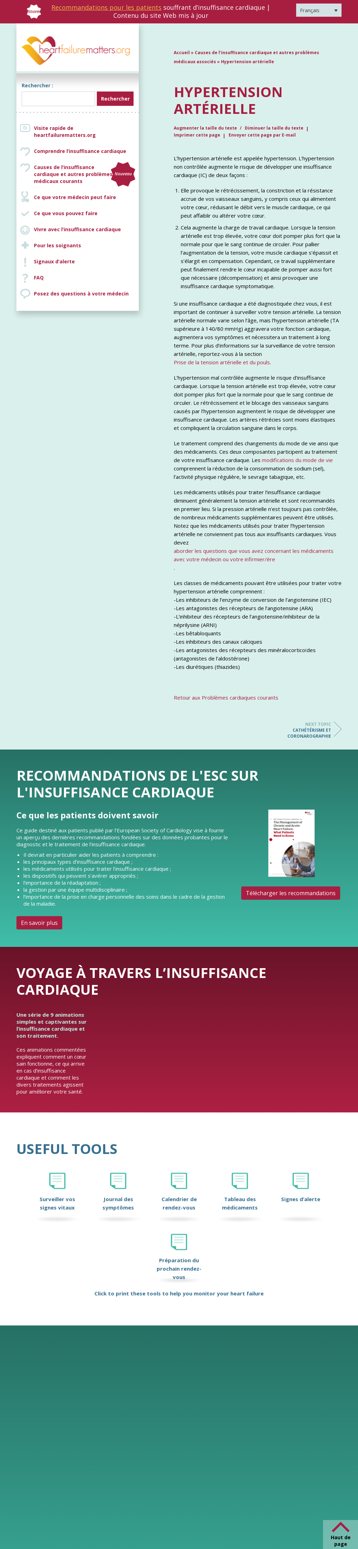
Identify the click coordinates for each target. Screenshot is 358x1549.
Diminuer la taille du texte (274, 128)
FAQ (39, 277)
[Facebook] (305, 1525)
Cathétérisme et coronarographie (303, 730)
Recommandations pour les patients (106, 7)
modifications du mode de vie (297, 459)
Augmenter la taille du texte (206, 128)
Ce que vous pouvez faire (66, 213)
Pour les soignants (57, 245)
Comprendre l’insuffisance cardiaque (80, 151)
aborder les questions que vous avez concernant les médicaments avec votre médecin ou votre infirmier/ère (254, 555)
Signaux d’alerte (54, 261)
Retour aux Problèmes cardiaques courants (226, 697)
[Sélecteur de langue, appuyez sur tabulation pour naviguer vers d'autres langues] (319, 10)
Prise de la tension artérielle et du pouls (222, 362)
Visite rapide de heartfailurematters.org (65, 131)
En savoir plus (39, 923)
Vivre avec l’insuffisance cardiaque (77, 229)
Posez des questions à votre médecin (81, 293)
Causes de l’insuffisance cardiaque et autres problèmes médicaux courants (84, 174)
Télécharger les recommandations (291, 893)
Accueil (182, 53)
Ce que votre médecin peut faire (75, 197)
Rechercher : (37, 85)
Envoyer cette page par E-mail (262, 135)
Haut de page (341, 1540)
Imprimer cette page (197, 135)
